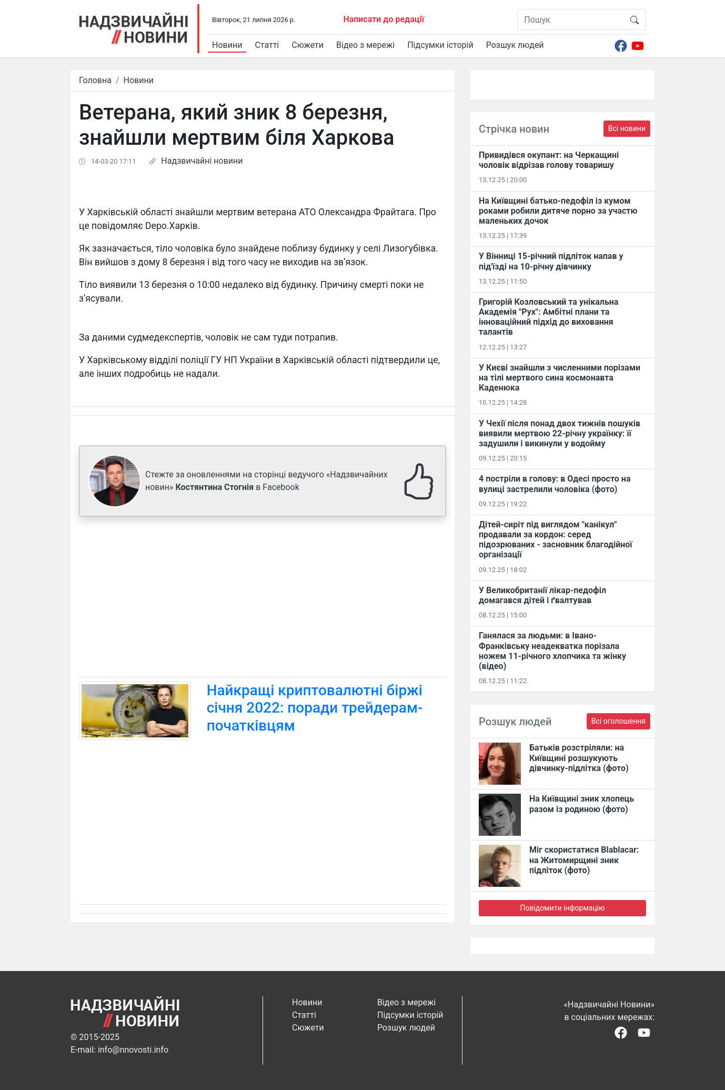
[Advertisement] (262, 599)
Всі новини (627, 128)
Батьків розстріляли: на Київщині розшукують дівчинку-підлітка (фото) (579, 758)
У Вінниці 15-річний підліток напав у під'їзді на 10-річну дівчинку (551, 261)
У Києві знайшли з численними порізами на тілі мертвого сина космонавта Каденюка (559, 378)
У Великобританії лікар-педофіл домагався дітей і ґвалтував (542, 595)
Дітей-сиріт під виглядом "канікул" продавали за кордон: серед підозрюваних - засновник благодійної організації (555, 539)
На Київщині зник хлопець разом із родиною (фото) (581, 804)
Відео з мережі (365, 45)
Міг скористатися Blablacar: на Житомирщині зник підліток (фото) (584, 860)
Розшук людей (515, 45)
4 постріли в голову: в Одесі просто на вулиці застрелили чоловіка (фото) (554, 484)
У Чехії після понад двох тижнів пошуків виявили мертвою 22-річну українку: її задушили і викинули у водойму (559, 433)
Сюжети (307, 45)
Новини (227, 45)
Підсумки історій (440, 45)
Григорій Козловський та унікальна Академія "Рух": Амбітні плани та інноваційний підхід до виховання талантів (548, 317)
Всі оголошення (618, 721)
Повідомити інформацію (562, 908)
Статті (267, 45)
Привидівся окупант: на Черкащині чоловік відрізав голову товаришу (549, 160)
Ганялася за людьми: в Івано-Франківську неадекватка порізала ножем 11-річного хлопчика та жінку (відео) (552, 651)
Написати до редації (383, 19)
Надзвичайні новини (202, 161)
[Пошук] (570, 19)
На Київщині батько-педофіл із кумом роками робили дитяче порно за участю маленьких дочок (558, 211)
